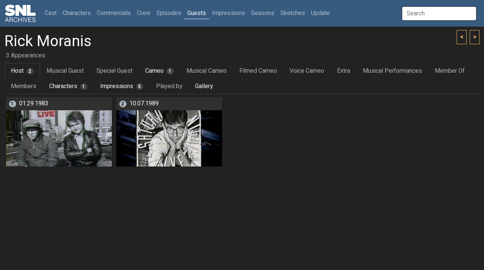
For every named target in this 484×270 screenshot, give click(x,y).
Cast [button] (52, 13)
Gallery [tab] (204, 86)
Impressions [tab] (121, 86)
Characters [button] (77, 13)
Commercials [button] (114, 13)
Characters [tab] (68, 86)
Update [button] (320, 13)
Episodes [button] (168, 13)
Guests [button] (196, 13)
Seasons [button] (262, 13)
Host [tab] (22, 70)
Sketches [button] (292, 13)
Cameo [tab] (159, 70)
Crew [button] (143, 13)
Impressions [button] (228, 13)
